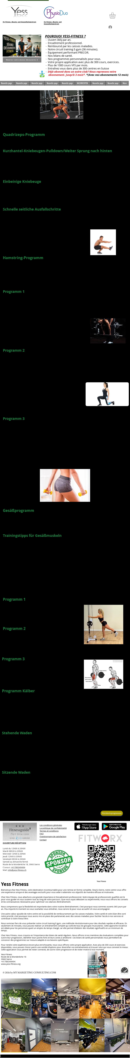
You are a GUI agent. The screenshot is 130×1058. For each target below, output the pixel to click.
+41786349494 (18, 867)
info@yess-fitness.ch (17, 870)
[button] (116, 15)
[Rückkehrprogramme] (111, 813)
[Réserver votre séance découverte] (22, 60)
